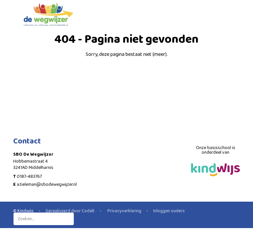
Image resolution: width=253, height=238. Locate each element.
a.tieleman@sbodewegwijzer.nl (47, 184)
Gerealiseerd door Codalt (70, 211)
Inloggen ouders (169, 211)
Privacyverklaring (123, 211)
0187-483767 (29, 176)
